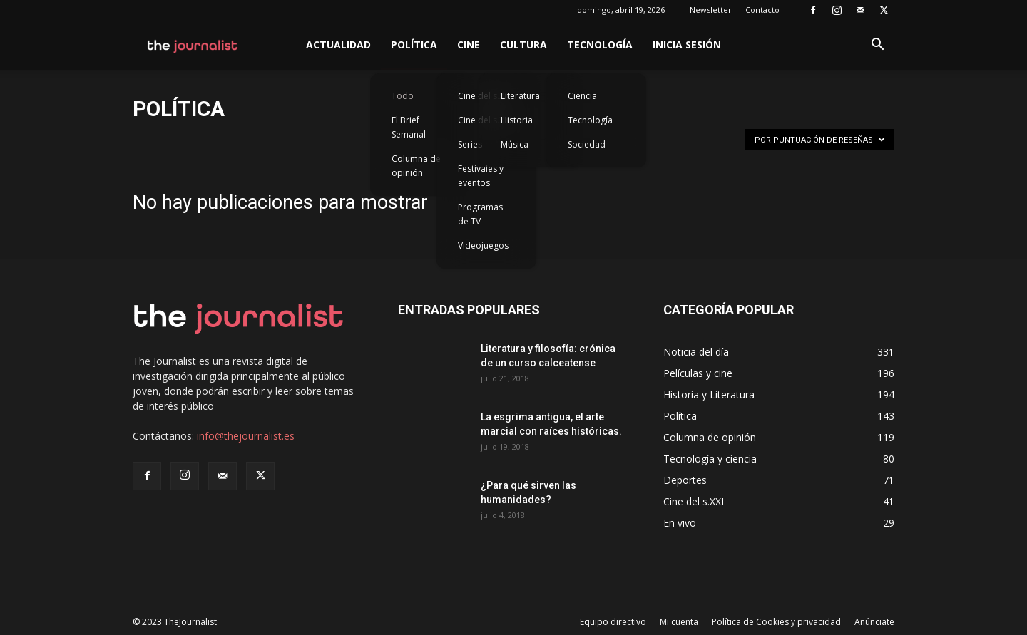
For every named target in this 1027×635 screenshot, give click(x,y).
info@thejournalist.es (246, 436)
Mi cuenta (679, 622)
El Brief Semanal (409, 127)
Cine (468, 44)
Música (514, 144)
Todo (403, 96)
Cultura (523, 44)
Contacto (762, 9)
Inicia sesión (687, 44)
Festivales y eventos (481, 175)
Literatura (520, 96)
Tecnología (600, 44)
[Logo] (193, 45)
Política (414, 44)
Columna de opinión (416, 166)
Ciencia (582, 96)
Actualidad (338, 44)
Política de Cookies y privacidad (776, 622)
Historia (517, 120)
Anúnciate (874, 622)
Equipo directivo (613, 622)
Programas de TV (480, 214)
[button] (877, 46)
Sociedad (587, 144)
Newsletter (711, 9)
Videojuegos (483, 245)
